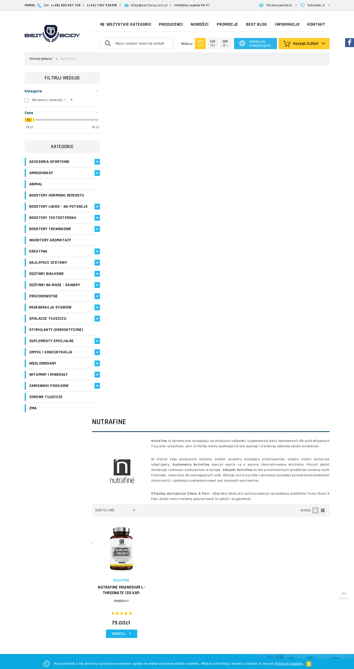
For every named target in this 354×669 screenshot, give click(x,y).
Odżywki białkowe (46, 284)
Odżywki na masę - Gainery (54, 295)
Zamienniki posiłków (49, 402)
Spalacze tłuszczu (47, 329)
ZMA (33, 424)
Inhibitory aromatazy (50, 251)
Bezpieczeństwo (205, 601)
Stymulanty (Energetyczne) (44, 343)
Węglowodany (42, 379)
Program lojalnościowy (145, 566)
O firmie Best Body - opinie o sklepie (216, 544)
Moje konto (136, 547)
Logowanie (136, 541)
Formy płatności (205, 571)
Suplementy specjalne (51, 357)
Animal (36, 184)
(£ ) (225, 43)
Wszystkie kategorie (125, 24)
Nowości (200, 24)
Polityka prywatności (209, 589)
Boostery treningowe (50, 239)
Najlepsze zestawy (48, 273)
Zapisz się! (177, 498)
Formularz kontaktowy (288, 592)
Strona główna (41, 59)
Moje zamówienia (141, 553)
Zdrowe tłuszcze (46, 413)
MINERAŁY (128, 258)
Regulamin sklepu (206, 595)
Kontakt (316, 24)
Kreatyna (38, 262)
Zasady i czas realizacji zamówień (211, 562)
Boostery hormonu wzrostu (47, 198)
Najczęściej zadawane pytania (216, 577)
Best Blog (256, 24)
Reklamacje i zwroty (208, 583)
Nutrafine (128, 237)
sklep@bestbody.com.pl (149, 5)
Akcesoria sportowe (49, 161)
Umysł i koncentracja (50, 368)
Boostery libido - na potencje (48, 214)
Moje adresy (137, 560)
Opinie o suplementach (145, 572)
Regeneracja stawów (50, 318)
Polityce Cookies (289, 663)
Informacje (287, 24)
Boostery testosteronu (52, 228)
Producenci (171, 24)
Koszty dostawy (205, 553)
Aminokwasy (41, 173)
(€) (213, 43)
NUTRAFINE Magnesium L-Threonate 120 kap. (128, 247)
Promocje (227, 24)
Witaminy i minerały (48, 390)
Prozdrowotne (43, 307)
